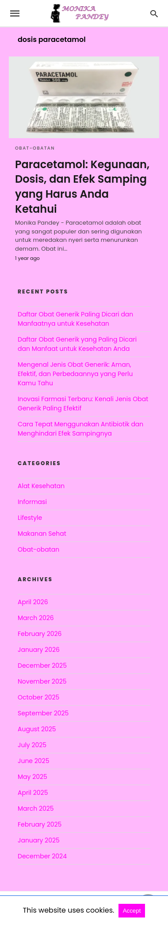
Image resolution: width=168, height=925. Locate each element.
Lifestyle (30, 517)
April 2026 (33, 602)
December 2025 (42, 665)
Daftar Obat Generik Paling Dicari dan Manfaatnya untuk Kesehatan (75, 319)
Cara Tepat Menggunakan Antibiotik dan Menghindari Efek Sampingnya (80, 429)
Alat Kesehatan (41, 485)
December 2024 (42, 856)
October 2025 (38, 697)
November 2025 (42, 681)
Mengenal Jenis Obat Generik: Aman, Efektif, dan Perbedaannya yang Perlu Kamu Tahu (75, 373)
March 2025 (36, 808)
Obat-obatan (35, 148)
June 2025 (33, 760)
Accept (132, 910)
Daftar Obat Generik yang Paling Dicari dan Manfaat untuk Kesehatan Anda (77, 344)
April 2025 (33, 792)
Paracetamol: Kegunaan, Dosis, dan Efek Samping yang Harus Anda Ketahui (82, 186)
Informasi (32, 501)
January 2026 (39, 649)
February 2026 (39, 633)
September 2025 (43, 713)
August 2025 (37, 729)
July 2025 (32, 745)
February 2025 (39, 824)
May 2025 (32, 776)
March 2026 (36, 617)
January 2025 (39, 840)
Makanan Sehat (42, 533)
